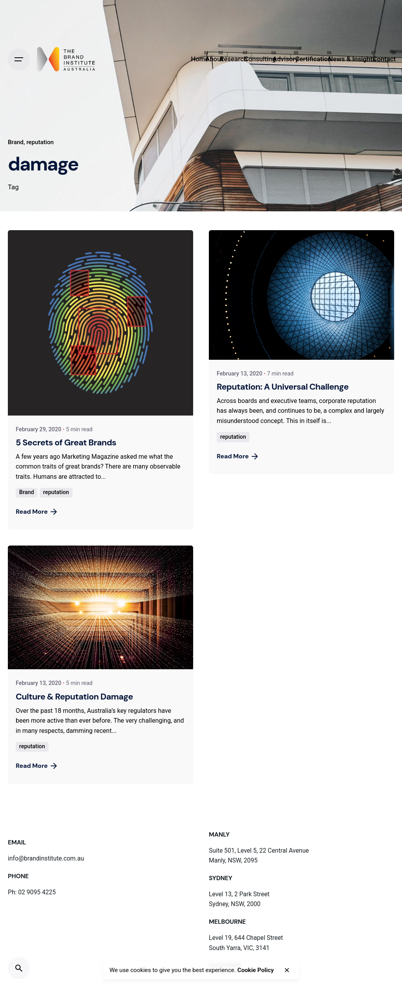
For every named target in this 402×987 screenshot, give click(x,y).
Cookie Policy (256, 970)
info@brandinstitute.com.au (46, 858)
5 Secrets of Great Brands (66, 442)
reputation (40, 142)
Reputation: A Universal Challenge (283, 386)
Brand (16, 142)
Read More (36, 511)
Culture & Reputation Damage (74, 696)
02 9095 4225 (37, 892)
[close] (287, 970)
